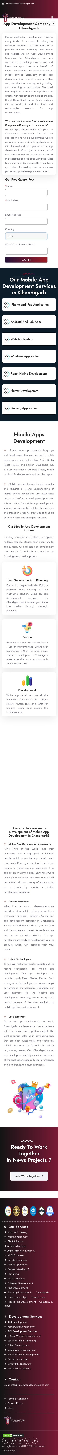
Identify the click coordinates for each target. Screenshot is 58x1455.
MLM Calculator (16, 1278)
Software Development (20, 1283)
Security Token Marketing (22, 1340)
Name (9, 186)
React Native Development (29, 373)
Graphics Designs (16, 1245)
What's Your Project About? (20, 244)
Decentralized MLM (18, 1269)
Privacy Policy (15, 1403)
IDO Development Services (22, 1331)
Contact (14, 1379)
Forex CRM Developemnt (21, 1326)
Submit (26, 259)
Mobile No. (11, 200)
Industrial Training (17, 1231)
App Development (18, 1287)
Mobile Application (18, 1264)
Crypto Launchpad (18, 1359)
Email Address (13, 214)
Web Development (18, 1236)
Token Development (19, 1345)
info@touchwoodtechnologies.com (20, 3)
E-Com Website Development (24, 1335)
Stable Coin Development (22, 1349)
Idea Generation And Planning (27, 580)
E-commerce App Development (27, 1297)
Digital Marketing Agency (21, 1250)
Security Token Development (24, 1354)
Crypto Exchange (17, 1259)
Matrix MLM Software (19, 1368)
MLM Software (16, 1255)
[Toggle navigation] (52, 17)
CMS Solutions (15, 1241)
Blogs (10, 1407)
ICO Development (18, 1321)
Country (9, 229)
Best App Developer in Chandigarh (28, 1292)
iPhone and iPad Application (30, 304)
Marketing (13, 1273)
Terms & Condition (18, 1398)
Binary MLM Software (19, 1363)
